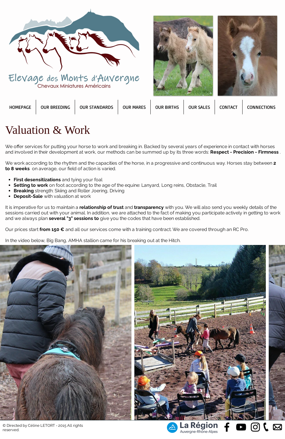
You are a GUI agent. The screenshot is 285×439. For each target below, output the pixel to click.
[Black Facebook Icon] (227, 427)
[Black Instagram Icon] (255, 427)
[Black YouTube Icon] (241, 427)
